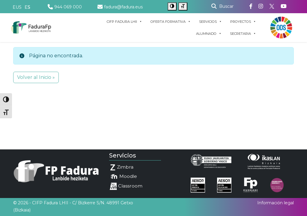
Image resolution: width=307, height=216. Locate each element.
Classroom (126, 186)
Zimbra (121, 167)
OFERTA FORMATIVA (171, 22)
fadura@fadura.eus (120, 7)
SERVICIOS (210, 22)
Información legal (275, 203)
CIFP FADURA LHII (124, 22)
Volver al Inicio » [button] (36, 77)
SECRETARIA (243, 34)
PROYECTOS (243, 22)
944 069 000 (65, 7)
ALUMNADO (209, 34)
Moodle (123, 176)
